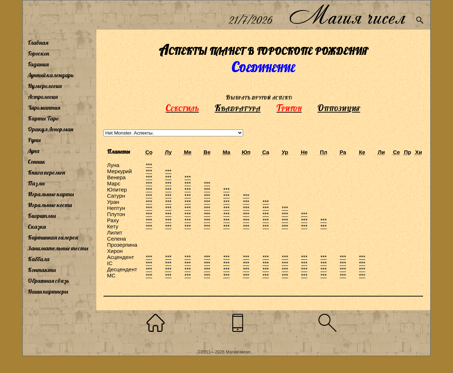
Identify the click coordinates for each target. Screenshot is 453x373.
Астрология (43, 96)
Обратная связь (48, 280)
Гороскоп (38, 53)
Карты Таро (43, 118)
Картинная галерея (53, 237)
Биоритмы (42, 215)
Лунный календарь (51, 75)
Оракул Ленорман (50, 129)
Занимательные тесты (58, 248)
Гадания (38, 64)
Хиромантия (44, 107)
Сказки (37, 226)
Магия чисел (347, 15)
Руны (34, 140)
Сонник (36, 161)
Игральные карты (51, 194)
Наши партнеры (48, 291)
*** (149, 165)
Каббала (38, 259)
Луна (33, 150)
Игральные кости (50, 205)
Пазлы (36, 183)
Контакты (42, 269)
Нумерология (45, 85)
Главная (38, 42)
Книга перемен (46, 172)
